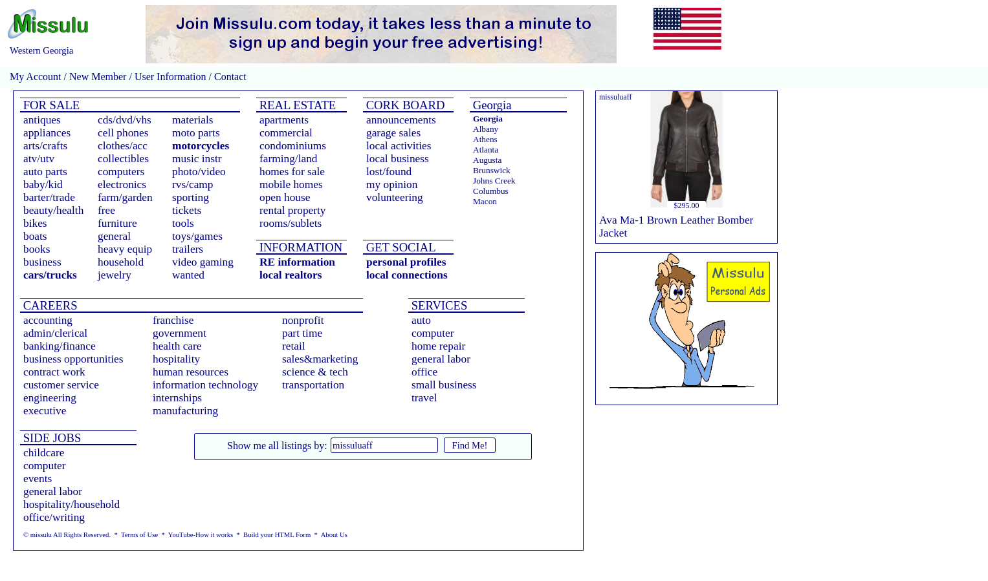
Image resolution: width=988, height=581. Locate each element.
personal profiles (406, 262)
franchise (173, 320)
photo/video (199, 171)
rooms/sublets (290, 223)
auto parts (45, 171)
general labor (441, 359)
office (424, 372)
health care (177, 346)
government (179, 333)
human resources (190, 372)
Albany (485, 129)
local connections (407, 275)
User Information (170, 76)
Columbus (491, 191)
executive (44, 411)
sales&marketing (320, 359)
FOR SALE (50, 105)
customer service (61, 385)
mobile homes (291, 184)
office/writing (54, 517)
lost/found (389, 171)
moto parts (196, 133)
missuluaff (615, 96)
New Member (97, 76)
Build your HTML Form (277, 534)
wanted (188, 275)
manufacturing (185, 411)
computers (121, 171)
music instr (197, 159)
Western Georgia (41, 50)
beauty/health (53, 210)
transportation (313, 385)
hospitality (176, 359)
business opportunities (73, 359)
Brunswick (491, 170)
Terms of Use (139, 534)
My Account (35, 76)
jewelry (114, 275)
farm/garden (125, 197)
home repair (438, 346)
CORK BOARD (404, 105)
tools (183, 223)
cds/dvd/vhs (124, 120)
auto (421, 320)
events (37, 478)
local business (397, 159)
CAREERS (49, 305)
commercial (286, 133)
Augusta (487, 160)
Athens (485, 139)
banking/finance (59, 346)
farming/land (288, 159)
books (36, 249)
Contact (229, 76)
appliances (47, 133)
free (106, 210)
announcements (401, 120)
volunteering (394, 197)
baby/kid (43, 184)
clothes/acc (123, 146)
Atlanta (485, 149)
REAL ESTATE (296, 105)
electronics (122, 184)
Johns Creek (494, 180)
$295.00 (686, 205)
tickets (186, 210)
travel (424, 398)
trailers (187, 249)
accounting (47, 320)
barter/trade (49, 197)
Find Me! (470, 445)
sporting (190, 197)
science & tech (315, 372)
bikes (35, 223)
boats (35, 236)
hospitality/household (71, 504)
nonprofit (303, 320)
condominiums (292, 146)
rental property (292, 210)
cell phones (123, 133)
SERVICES (437, 305)
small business (444, 385)
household (121, 262)
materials (193, 120)
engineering (49, 398)
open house (284, 197)
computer (433, 333)
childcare (44, 453)
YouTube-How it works (200, 534)
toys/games (197, 236)
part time (302, 333)
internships (177, 398)
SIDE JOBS (50, 438)
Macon (485, 201)
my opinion (391, 184)
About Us (334, 534)
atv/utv (38, 159)
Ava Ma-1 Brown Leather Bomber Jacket (676, 226)
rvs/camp (193, 184)
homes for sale (292, 171)
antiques (42, 120)
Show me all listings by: (277, 445)
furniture (117, 223)
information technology (205, 385)
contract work (54, 372)
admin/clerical (55, 333)
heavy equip (125, 249)
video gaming (203, 262)
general (114, 236)
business (42, 262)
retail (293, 346)
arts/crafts (45, 146)
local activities (399, 146)
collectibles (123, 159)
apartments (284, 120)
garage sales (393, 133)
